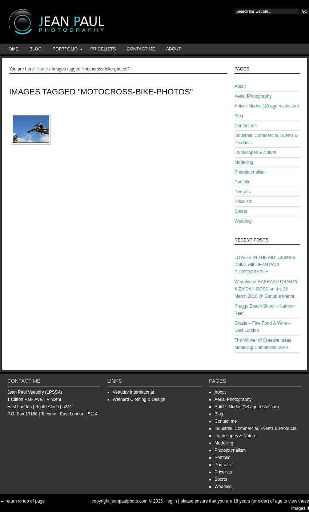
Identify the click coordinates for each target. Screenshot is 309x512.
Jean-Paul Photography (72, 22)
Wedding (243, 221)
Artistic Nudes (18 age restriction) (266, 106)
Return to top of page (25, 501)
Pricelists (103, 49)
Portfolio (65, 50)
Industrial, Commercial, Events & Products (255, 428)
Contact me (141, 49)
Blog (35, 49)
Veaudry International (133, 392)
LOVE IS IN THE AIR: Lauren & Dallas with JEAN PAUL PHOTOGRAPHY (264, 265)
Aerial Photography (253, 96)
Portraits (242, 191)
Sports (240, 211)
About (173, 49)
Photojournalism (250, 172)
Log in (171, 501)
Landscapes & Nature (255, 152)
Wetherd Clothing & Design (139, 399)
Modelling (243, 162)
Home (12, 49)
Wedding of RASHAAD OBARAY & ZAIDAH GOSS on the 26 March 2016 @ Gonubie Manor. (266, 289)
